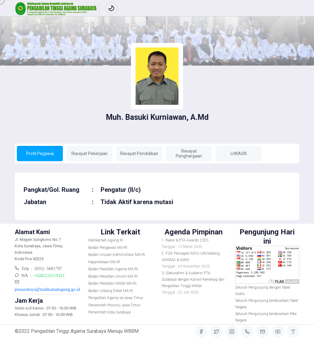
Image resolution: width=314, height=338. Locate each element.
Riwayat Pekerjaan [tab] (89, 153)
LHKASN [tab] (239, 153)
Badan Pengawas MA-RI (107, 247)
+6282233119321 (49, 275)
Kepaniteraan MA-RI (104, 262)
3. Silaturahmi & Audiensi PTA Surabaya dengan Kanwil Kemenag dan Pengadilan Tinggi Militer (193, 279)
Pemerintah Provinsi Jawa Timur (114, 305)
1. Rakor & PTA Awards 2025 (185, 240)
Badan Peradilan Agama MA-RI (113, 269)
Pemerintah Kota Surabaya (109, 312)
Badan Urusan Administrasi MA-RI (116, 255)
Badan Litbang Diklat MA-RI (110, 291)
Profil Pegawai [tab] (40, 153)
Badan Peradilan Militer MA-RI (112, 283)
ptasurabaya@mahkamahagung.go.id (47, 289)
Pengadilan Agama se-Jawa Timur (115, 298)
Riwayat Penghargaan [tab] (189, 153)
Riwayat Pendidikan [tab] (139, 153)
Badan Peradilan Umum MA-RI (113, 276)
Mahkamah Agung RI (105, 240)
